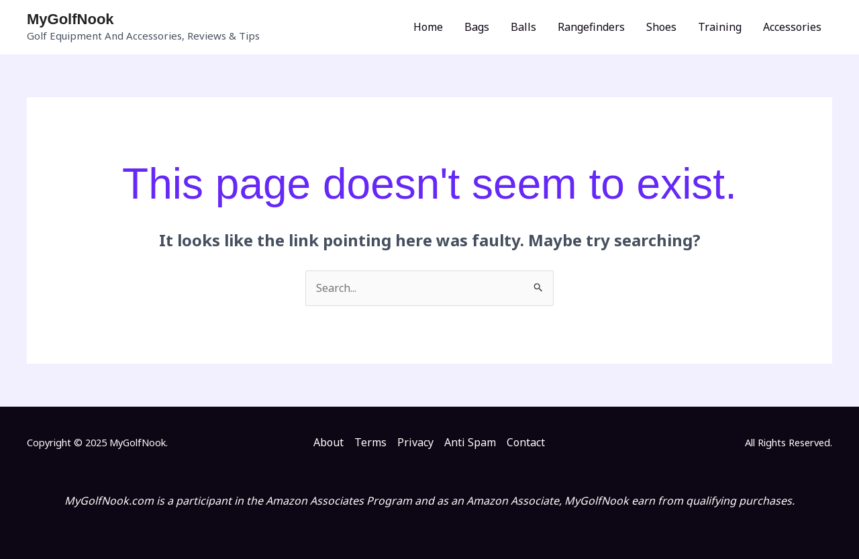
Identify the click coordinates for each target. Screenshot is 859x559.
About (328, 442)
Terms (370, 442)
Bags (476, 26)
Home (428, 26)
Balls (523, 26)
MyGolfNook (70, 19)
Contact (526, 442)
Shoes (661, 26)
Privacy (415, 442)
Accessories (792, 26)
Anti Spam (470, 442)
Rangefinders (591, 26)
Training (720, 26)
